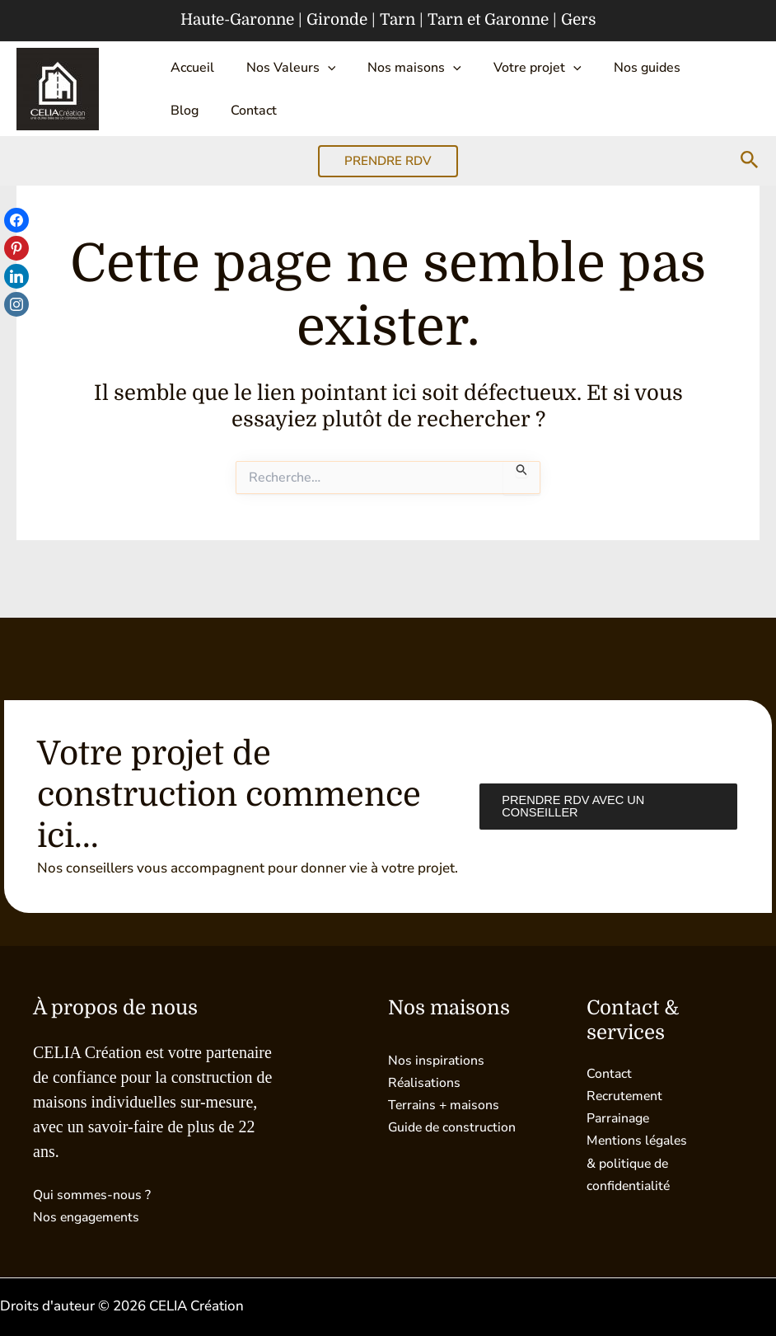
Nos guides (613, 71)
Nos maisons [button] (396, 71)
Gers (578, 20)
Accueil (188, 71)
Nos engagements (90, 1216)
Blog (685, 71)
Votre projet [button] (511, 71)
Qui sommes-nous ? (96, 1194)
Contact (189, 129)
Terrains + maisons (447, 1104)
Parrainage (621, 1117)
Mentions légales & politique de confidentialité (640, 1162)
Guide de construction (457, 1126)
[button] (316, 71)
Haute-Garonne (237, 20)
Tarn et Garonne (488, 20)
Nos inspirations (439, 1060)
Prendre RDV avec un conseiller (571, 806)
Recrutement (627, 1095)
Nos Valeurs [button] (280, 71)
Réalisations (426, 1082)
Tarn (397, 20)
